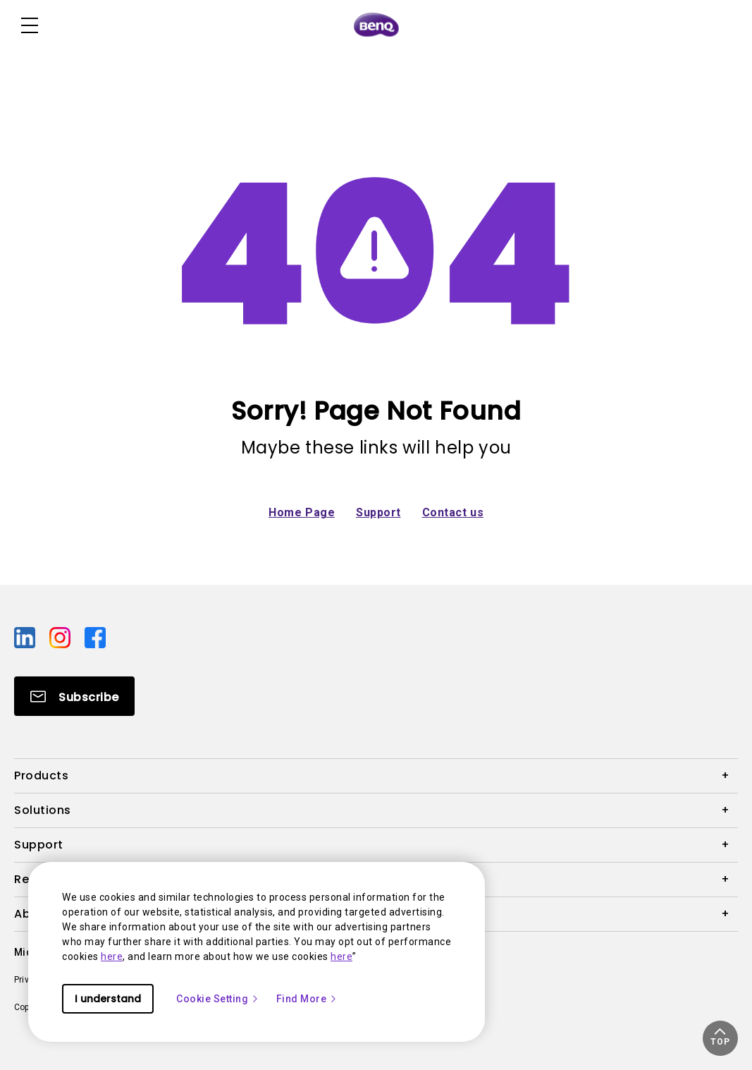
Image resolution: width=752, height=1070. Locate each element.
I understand (108, 999)
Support (378, 512)
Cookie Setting (217, 998)
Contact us (453, 512)
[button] (720, 1038)
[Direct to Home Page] (376, 25)
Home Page (302, 512)
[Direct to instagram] (61, 637)
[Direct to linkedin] (26, 637)
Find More (307, 998)
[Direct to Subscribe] (74, 696)
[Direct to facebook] (95, 637)
